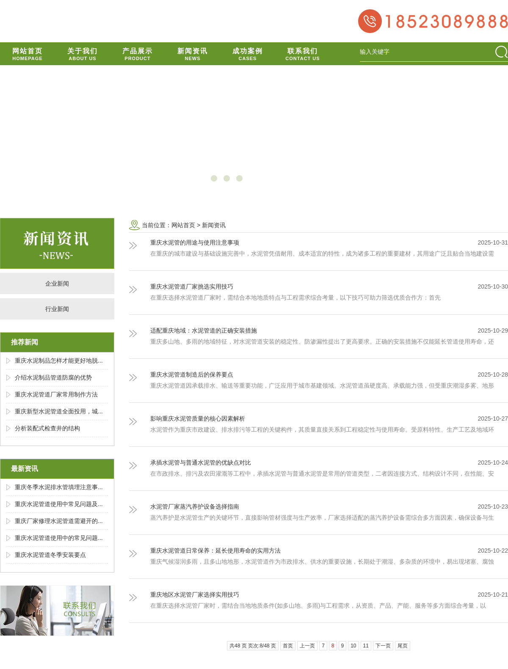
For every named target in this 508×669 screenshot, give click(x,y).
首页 (288, 646)
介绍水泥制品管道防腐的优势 (53, 377)
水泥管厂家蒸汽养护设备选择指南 (194, 506)
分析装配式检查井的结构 (47, 428)
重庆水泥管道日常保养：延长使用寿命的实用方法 (215, 550)
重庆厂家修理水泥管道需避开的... (59, 521)
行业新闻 (57, 309)
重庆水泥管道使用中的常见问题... (59, 537)
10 (353, 646)
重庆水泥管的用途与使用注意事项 (194, 242)
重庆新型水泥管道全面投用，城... (59, 411)
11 (366, 646)
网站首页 (183, 225)
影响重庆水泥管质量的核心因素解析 (197, 418)
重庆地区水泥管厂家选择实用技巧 (194, 594)
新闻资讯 (214, 225)
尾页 (403, 646)
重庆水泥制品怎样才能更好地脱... (59, 360)
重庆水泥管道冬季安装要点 (50, 554)
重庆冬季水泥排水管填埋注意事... (59, 487)
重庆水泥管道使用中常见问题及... (59, 504)
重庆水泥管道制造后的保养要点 (191, 374)
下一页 (383, 646)
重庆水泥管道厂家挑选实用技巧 (191, 286)
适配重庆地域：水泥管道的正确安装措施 (203, 330)
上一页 (307, 646)
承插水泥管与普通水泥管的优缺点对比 (200, 462)
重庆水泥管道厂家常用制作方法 (56, 394)
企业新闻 (57, 283)
